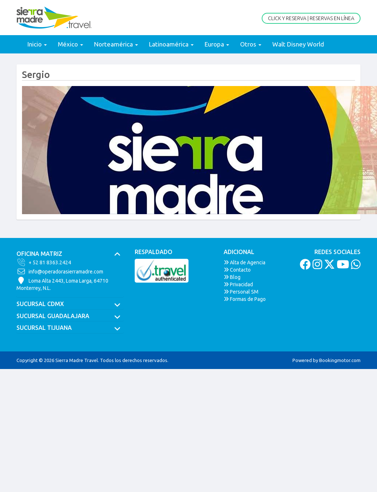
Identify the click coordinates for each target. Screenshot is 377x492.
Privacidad (238, 284)
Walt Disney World (298, 44)
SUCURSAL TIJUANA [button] (70, 328)
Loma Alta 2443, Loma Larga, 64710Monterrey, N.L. (62, 284)
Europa (217, 44)
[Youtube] (342, 266)
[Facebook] (304, 266)
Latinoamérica (171, 44)
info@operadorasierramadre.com (59, 271)
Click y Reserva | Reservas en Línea (311, 18)
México (70, 44)
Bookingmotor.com (340, 360)
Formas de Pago (245, 299)
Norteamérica (116, 44)
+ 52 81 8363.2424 (43, 262)
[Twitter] (328, 266)
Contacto (237, 270)
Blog (232, 277)
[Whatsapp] (355, 266)
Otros (250, 44)
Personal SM (241, 292)
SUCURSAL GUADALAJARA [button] (70, 316)
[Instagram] (316, 266)
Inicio (37, 44)
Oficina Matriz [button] (70, 254)
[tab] (70, 254)
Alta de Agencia (244, 262)
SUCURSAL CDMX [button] (70, 304)
